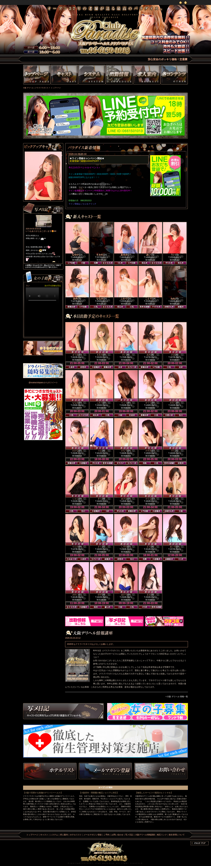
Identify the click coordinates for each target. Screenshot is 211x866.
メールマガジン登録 (93, 835)
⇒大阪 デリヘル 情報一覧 (176, 696)
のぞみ (148, 451)
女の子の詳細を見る (53, 286)
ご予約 (106, 835)
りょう (124, 403)
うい (173, 254)
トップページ (36, 75)
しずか (124, 547)
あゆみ (124, 254)
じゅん (75, 499)
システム (92, 75)
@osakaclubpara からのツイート (43, 382)
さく (100, 547)
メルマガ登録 (105, 771)
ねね (173, 298)
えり (149, 547)
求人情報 (147, 75)
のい (124, 355)
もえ (173, 499)
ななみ (99, 298)
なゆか (75, 254)
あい (148, 254)
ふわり (124, 298)
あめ (75, 298)
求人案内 (64, 835)
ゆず (100, 594)
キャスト (64, 75)
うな (100, 451)
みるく (173, 403)
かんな (148, 499)
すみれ (99, 254)
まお (149, 594)
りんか (75, 547)
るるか (100, 355)
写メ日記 (63, 711)
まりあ (75, 355)
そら (173, 451)
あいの (173, 547)
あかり (124, 594)
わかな (75, 451)
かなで (124, 451)
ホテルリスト (50, 771)
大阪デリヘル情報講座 (145, 835)
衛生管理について (177, 835)
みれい (75, 594)
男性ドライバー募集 (43, 370)
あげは (124, 499)
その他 (175, 75)
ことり (148, 298)
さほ (173, 355)
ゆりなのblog (43, 348)
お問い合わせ (161, 771)
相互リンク (162, 835)
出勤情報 (119, 75)
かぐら (148, 403)
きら (100, 499)
